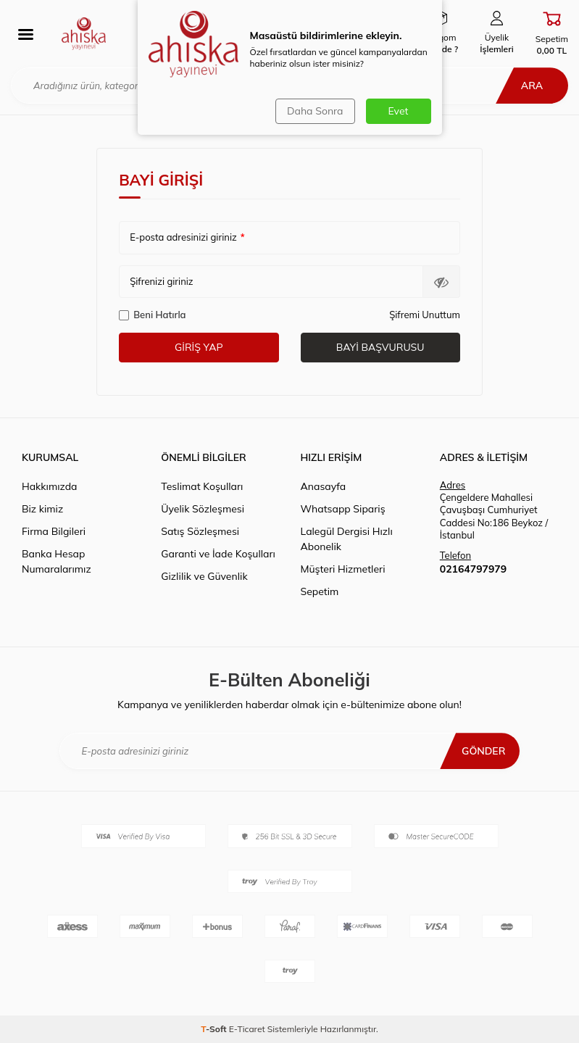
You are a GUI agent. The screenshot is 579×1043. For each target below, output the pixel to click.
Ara (532, 85)
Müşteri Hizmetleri (343, 568)
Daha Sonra (315, 110)
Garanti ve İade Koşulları (218, 553)
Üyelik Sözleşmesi (202, 508)
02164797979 (473, 568)
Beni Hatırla (152, 314)
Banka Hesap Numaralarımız (56, 561)
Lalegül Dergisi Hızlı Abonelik (347, 539)
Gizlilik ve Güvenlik (204, 576)
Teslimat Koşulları (202, 486)
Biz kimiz (42, 508)
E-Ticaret (247, 1028)
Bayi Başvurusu (380, 347)
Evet (398, 110)
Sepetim (320, 591)
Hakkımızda (49, 486)
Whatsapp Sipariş (343, 508)
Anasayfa (323, 486)
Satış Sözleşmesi (200, 531)
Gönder (483, 750)
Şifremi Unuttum (424, 314)
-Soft (215, 1028)
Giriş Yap (199, 347)
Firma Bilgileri (54, 531)
